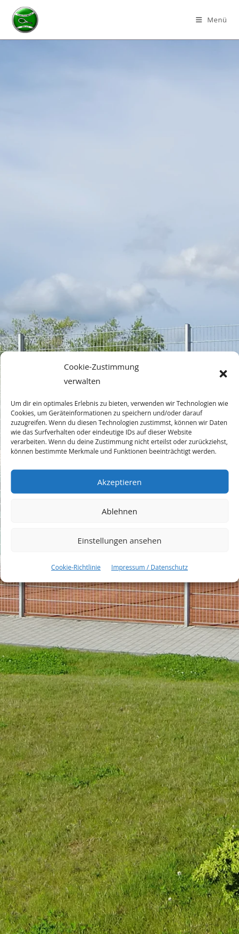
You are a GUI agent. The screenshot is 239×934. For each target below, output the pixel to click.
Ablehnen (119, 510)
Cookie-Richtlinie (76, 567)
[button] (223, 374)
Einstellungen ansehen (120, 540)
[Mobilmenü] (211, 19)
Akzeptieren (119, 481)
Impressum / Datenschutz (149, 567)
